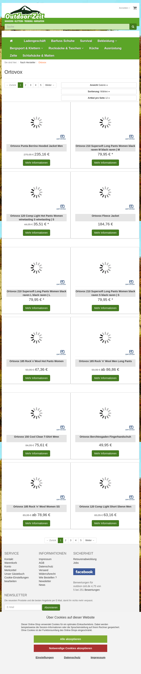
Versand (43, 570)
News (42, 584)
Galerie (99, 85)
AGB (41, 562)
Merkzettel (10, 570)
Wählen (99, 91)
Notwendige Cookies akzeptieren (70, 648)
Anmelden (124, 8)
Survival (86, 41)
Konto (7, 566)
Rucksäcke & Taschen (66, 48)
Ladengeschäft (35, 41)
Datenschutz (46, 566)
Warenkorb (10, 562)
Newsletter (45, 581)
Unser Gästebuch (14, 573)
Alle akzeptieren (70, 639)
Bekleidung (107, 41)
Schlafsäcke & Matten (38, 55)
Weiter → (49, 85)
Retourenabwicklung (85, 559)
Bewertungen (92, 589)
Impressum (45, 559)
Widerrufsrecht (47, 573)
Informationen (36, 162)
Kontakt (8, 559)
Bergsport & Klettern (26, 48)
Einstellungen (45, 657)
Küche (94, 48)
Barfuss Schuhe (63, 41)
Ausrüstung (113, 48)
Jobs (76, 562)
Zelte (13, 55)
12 (99, 98)
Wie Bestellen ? (48, 577)
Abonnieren (51, 607)
